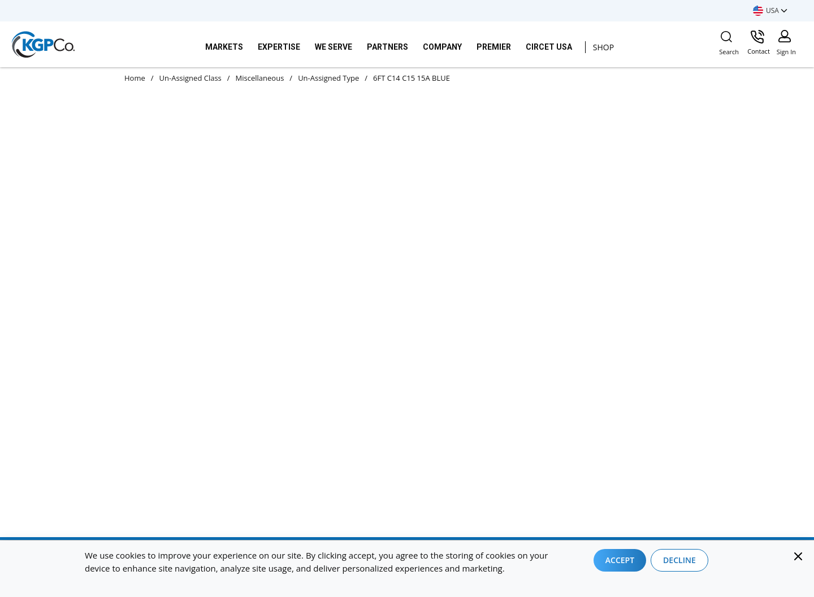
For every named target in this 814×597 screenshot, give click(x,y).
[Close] (798, 556)
